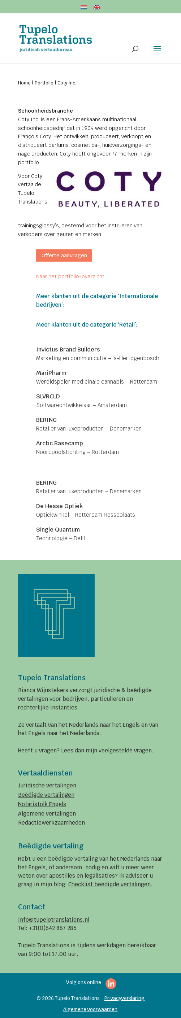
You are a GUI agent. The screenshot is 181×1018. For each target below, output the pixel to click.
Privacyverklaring (124, 998)
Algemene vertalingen (47, 813)
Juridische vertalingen (47, 785)
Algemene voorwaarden (90, 1009)
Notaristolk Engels (42, 804)
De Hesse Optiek (59, 506)
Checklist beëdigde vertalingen (109, 884)
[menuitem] (84, 9)
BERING (46, 420)
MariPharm (51, 373)
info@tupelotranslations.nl (53, 919)
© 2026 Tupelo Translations (68, 998)
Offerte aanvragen (64, 255)
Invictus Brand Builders (68, 349)
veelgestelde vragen (125, 750)
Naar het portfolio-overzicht (70, 276)
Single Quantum (58, 529)
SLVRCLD (48, 396)
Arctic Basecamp (59, 443)
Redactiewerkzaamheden (51, 822)
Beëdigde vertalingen (46, 794)
